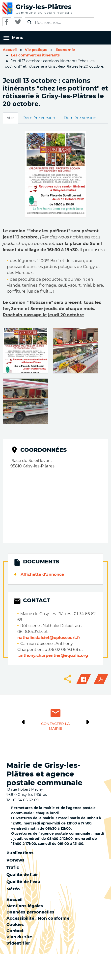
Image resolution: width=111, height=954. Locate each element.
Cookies (15, 924)
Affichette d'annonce (42, 574)
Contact (15, 930)
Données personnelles (30, 912)
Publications (19, 853)
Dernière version (39, 117)
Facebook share (83, 679)
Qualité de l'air (22, 874)
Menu (18, 37)
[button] (25, 350)
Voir (10, 117)
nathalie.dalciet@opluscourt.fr (48, 637)
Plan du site (19, 937)
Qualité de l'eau (23, 881)
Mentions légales (24, 906)
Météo (13, 889)
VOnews (15, 860)
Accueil (10, 49)
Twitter (18, 21)
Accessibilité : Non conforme (37, 918)
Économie (65, 49)
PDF (101, 679)
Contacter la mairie (55, 726)
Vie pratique (36, 49)
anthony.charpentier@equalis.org (53, 655)
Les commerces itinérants (35, 55)
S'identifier (18, 943)
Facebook (6, 21)
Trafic (12, 867)
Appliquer (30, 22)
